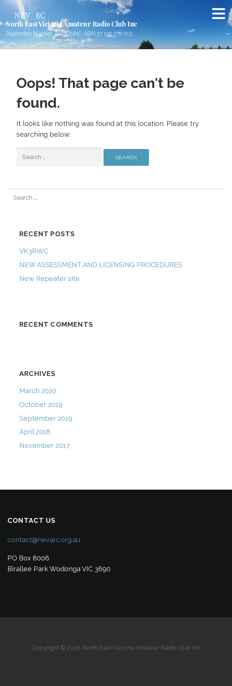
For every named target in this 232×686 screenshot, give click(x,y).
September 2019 (45, 418)
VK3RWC (33, 251)
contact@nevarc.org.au (43, 540)
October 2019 (41, 404)
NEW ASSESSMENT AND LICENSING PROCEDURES (100, 265)
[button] (221, 13)
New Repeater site (49, 278)
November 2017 (44, 445)
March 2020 (37, 391)
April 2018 (34, 432)
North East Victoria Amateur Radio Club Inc (71, 23)
